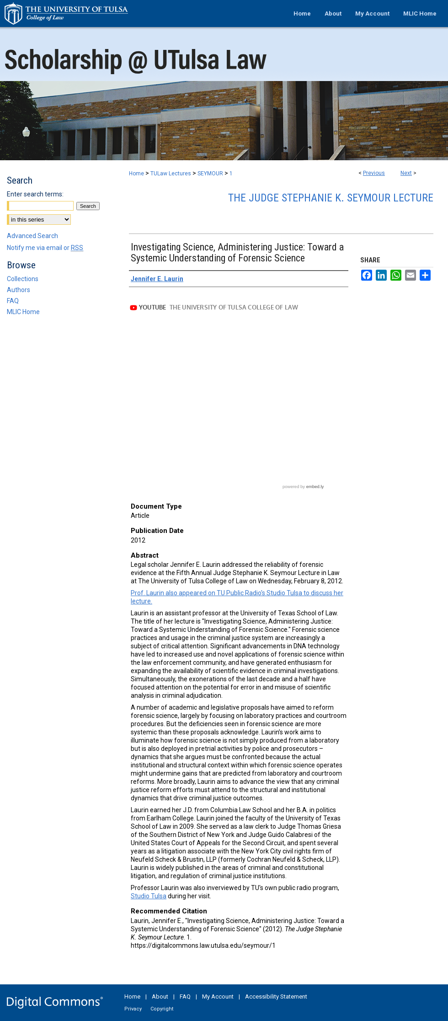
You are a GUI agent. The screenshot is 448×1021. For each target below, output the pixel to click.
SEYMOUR (210, 173)
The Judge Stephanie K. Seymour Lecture (330, 197)
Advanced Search (32, 235)
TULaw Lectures (170, 173)
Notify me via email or (45, 247)
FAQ (13, 300)
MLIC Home (23, 311)
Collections (22, 278)
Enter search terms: (35, 194)
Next (406, 173)
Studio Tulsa (148, 896)
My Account (218, 996)
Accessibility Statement (276, 996)
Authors (18, 289)
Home (136, 173)
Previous (374, 173)
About (160, 996)
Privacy (133, 1009)
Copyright (161, 1009)
